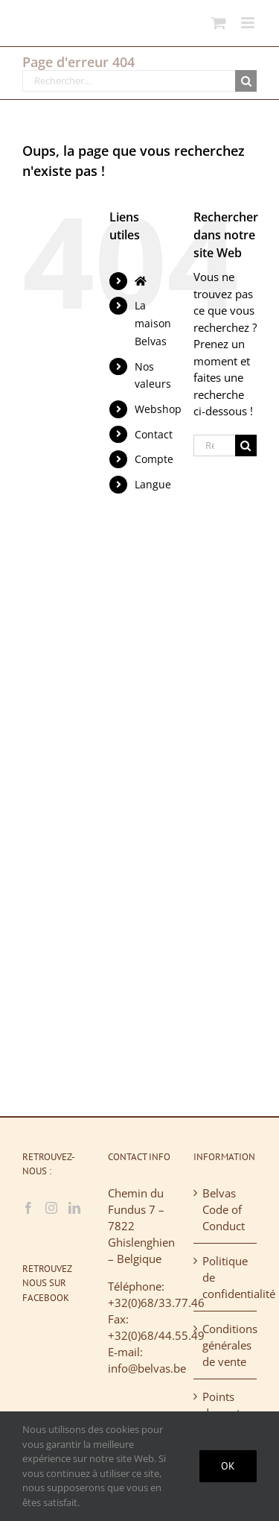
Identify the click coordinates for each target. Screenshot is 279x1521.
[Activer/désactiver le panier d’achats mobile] (218, 23)
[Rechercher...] (128, 81)
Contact (154, 434)
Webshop (158, 409)
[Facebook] (28, 1208)
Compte (154, 459)
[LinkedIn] (74, 1208)
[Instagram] (51, 1208)
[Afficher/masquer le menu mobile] (249, 23)
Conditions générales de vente (225, 1345)
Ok (228, 1466)
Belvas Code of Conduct (223, 1209)
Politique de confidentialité (225, 1277)
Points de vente (224, 1404)
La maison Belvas (153, 323)
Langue (153, 484)
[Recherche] (246, 81)
